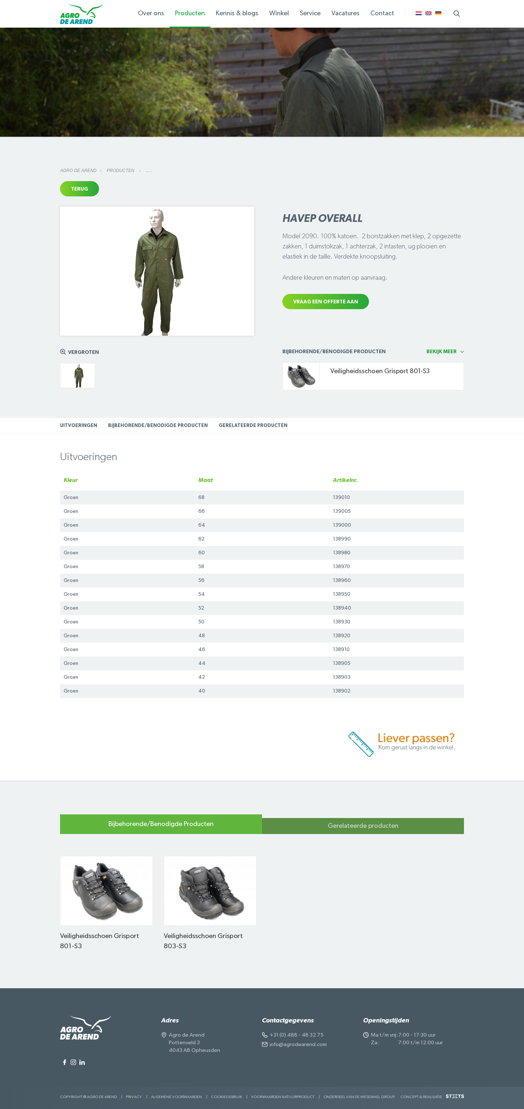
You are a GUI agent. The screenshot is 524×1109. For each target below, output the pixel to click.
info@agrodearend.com (298, 1044)
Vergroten (83, 352)
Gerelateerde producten (253, 425)
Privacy (134, 1097)
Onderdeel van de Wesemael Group (359, 1097)
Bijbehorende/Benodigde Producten (158, 425)
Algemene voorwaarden (176, 1097)
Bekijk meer (441, 351)
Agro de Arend (78, 170)
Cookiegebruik (226, 1097)
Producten (121, 170)
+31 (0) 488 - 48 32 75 (296, 1035)
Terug (79, 189)
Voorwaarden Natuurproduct (282, 1097)
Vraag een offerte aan (325, 301)
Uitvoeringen (78, 425)
